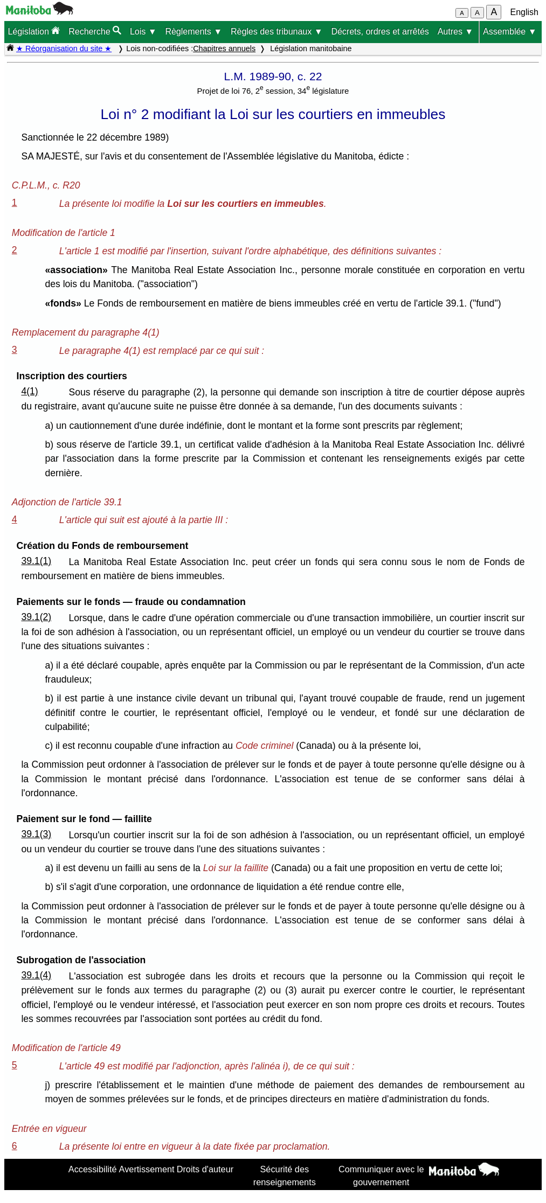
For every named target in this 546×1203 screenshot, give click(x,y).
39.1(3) (36, 834)
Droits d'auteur (205, 1169)
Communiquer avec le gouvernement (381, 1175)
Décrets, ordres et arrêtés (379, 31)
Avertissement (147, 1169)
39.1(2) (36, 616)
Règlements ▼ (193, 31)
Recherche (94, 31)
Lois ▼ (143, 31)
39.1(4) (36, 975)
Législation (34, 31)
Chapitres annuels (224, 48)
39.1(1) (36, 560)
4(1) (29, 391)
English (524, 12)
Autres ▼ (456, 31)
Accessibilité (92, 1169)
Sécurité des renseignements (284, 1175)
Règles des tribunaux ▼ (277, 31)
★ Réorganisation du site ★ (64, 48)
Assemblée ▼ (509, 31)
